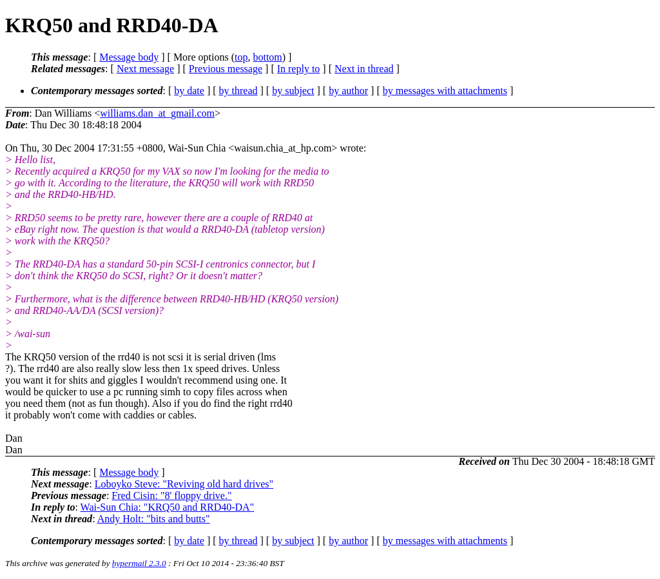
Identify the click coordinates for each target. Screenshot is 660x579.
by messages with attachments (445, 90)
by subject (293, 90)
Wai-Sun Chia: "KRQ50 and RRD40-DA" (168, 507)
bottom (267, 57)
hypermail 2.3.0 (139, 563)
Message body (129, 57)
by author (348, 90)
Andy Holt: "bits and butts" (153, 518)
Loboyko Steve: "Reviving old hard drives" (184, 483)
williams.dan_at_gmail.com (157, 113)
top (241, 57)
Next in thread (364, 68)
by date (189, 90)
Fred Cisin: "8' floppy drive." (171, 495)
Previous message (225, 68)
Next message (145, 68)
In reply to (298, 68)
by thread (238, 90)
